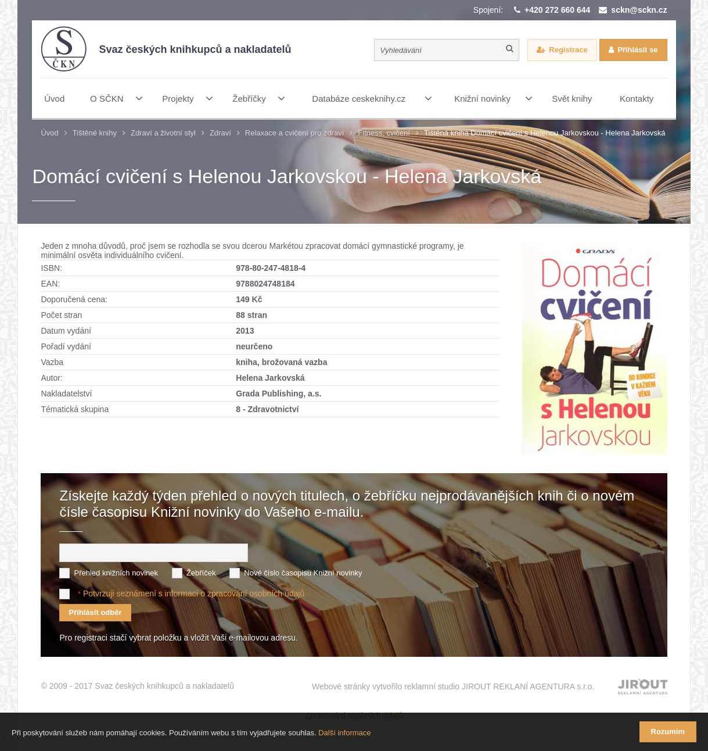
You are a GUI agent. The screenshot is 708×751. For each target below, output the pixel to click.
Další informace (344, 732)
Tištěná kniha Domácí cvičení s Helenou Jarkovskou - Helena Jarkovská (545, 132)
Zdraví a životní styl (163, 132)
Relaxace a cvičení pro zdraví (294, 132)
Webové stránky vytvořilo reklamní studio (453, 686)
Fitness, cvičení (384, 132)
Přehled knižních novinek (116, 572)
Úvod (49, 132)
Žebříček (201, 572)
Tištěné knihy (95, 132)
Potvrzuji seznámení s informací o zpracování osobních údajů (193, 593)
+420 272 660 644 (557, 10)
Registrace (568, 49)
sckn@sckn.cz (639, 10)
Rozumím (668, 731)
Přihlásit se (637, 49)
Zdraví (220, 132)
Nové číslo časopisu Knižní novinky (303, 572)
